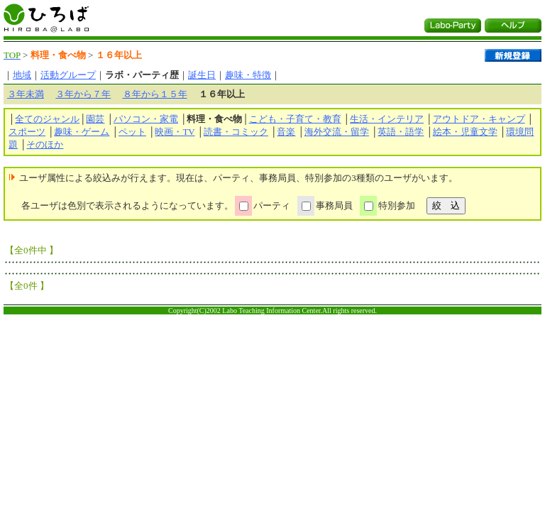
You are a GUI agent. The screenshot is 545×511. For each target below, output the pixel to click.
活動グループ (68, 75)
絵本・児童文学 (465, 131)
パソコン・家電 (146, 119)
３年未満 (25, 94)
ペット (132, 131)
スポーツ (27, 131)
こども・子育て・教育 (295, 119)
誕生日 (202, 75)
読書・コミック (236, 131)
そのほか (44, 144)
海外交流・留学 (336, 131)
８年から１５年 (155, 94)
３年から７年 (83, 94)
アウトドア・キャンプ (479, 119)
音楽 (286, 131)
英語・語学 (401, 131)
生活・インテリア (387, 119)
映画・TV (174, 131)
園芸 (95, 119)
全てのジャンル (47, 119)
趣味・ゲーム (81, 131)
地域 (22, 75)
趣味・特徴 (248, 75)
